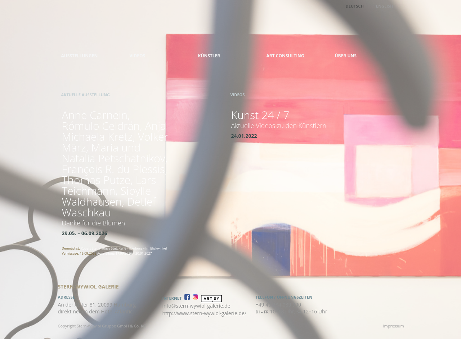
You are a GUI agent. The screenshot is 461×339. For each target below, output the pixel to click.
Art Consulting (285, 56)
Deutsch (355, 6)
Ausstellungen (79, 56)
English (384, 6)
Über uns (346, 56)
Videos (138, 56)
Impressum (393, 326)
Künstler (209, 56)
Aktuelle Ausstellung (85, 94)
